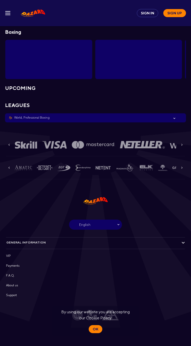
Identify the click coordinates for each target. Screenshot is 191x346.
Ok (95, 329)
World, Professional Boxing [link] (32, 117)
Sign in (147, 13)
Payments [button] (12, 265)
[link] (33, 13)
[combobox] (95, 225)
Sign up (174, 13)
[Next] (182, 145)
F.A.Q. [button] (10, 275)
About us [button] (12, 285)
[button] (95, 117)
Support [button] (11, 295)
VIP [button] (8, 256)
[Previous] (9, 145)
